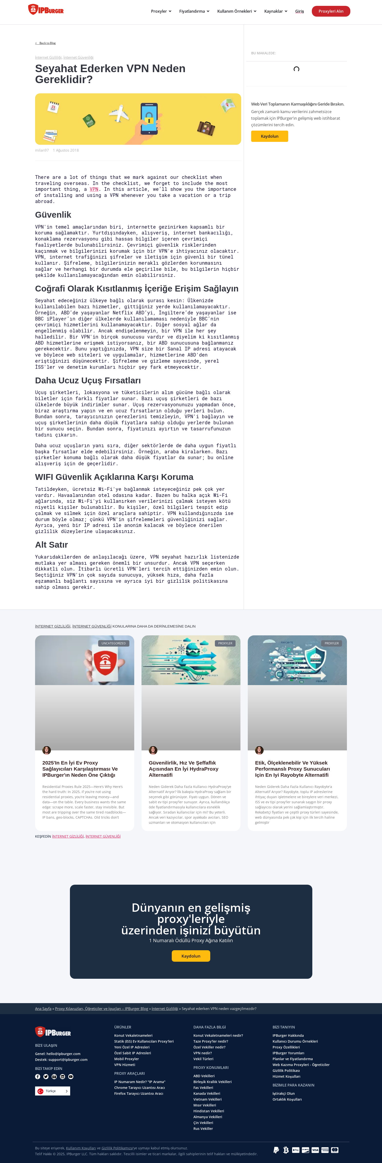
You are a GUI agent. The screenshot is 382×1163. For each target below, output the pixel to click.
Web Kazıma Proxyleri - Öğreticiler (301, 1065)
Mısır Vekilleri (204, 1105)
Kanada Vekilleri (206, 1093)
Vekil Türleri (203, 1059)
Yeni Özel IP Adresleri (132, 1047)
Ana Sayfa (43, 1008)
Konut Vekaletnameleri (133, 1035)
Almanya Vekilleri (207, 1117)
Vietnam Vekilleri (207, 1099)
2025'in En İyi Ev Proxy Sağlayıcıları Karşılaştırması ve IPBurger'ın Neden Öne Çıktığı (80, 769)
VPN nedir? (202, 1053)
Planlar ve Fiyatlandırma (293, 1059)
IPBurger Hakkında (288, 1035)
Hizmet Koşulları (286, 1076)
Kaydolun (269, 136)
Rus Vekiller (203, 1128)
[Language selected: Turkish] (52, 1090)
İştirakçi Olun (284, 1093)
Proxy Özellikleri (286, 1047)
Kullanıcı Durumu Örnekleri (295, 1041)
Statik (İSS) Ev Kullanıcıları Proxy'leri (144, 1041)
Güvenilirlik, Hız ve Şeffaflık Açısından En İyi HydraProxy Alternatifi (184, 769)
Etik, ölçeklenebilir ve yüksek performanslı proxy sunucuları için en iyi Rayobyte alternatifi (292, 769)
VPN (94, 189)
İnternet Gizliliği (48, 57)
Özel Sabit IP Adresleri (132, 1053)
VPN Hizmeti (124, 1065)
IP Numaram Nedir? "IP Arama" (139, 1082)
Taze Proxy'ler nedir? (210, 1041)
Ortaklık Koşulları (287, 1099)
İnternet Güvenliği (79, 57)
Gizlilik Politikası (286, 1070)
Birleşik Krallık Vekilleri (212, 1082)
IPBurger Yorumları (288, 1053)
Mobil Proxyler (126, 1059)
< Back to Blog (45, 43)
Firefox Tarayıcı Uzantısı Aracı (138, 1093)
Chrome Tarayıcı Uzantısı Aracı (139, 1087)
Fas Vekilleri (203, 1087)
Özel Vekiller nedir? (209, 1047)
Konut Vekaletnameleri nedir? (218, 1035)
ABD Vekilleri (204, 1076)
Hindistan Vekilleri (208, 1111)
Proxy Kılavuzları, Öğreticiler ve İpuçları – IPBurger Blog (101, 1008)
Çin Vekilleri (203, 1123)
